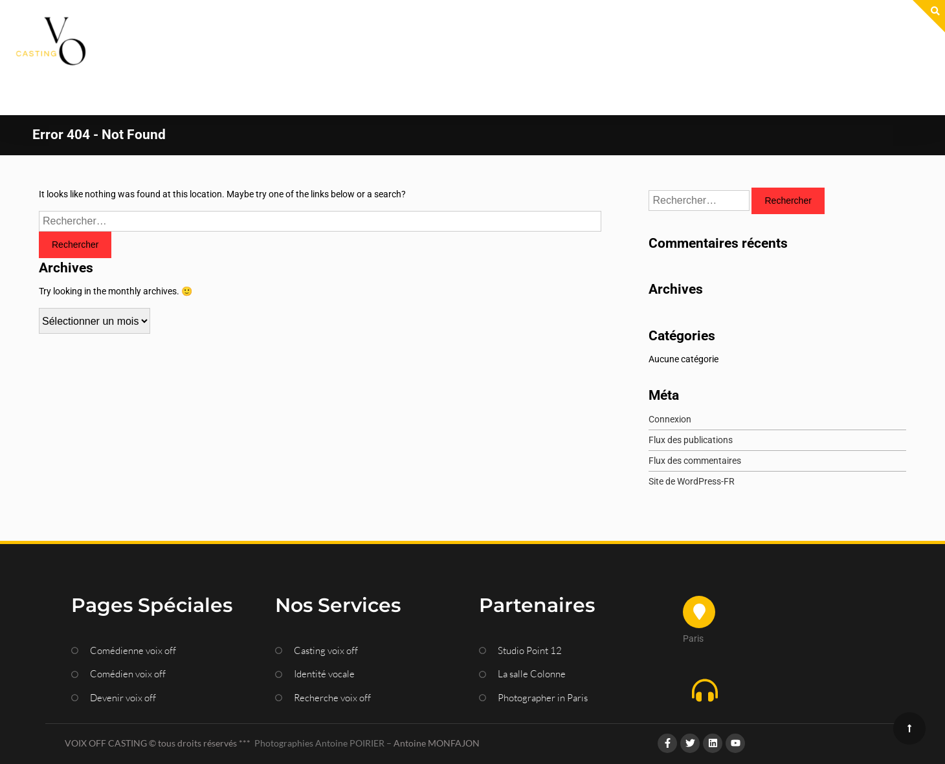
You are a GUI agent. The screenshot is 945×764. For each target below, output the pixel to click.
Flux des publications (691, 398)
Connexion (670, 378)
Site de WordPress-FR (692, 440)
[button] (778, 651)
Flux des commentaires (695, 419)
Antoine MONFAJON (437, 701)
